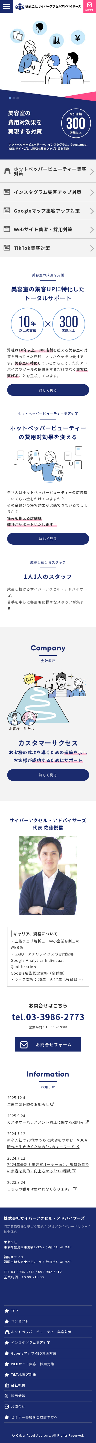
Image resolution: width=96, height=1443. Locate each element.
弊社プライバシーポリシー (68, 1226)
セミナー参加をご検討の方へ (34, 1417)
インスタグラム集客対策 (30, 1342)
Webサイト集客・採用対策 (43, 229)
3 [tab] (17, 98)
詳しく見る (48, 390)
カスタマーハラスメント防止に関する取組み (48, 1122)
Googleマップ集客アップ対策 (47, 210)
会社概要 (18, 1385)
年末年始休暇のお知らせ (30, 1104)
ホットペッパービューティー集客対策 (50, 171)
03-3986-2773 (55, 1016)
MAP (68, 1247)
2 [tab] (14, 98)
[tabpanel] (48, 86)
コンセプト (20, 1321)
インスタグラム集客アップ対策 (48, 192)
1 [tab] (10, 98)
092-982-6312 (50, 1271)
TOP (14, 1310)
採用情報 (18, 1395)
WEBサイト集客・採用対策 (32, 1363)
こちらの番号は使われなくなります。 (42, 1188)
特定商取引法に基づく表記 (24, 1226)
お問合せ (18, 1406)
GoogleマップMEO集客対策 (34, 1353)
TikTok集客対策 (32, 247)
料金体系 (10, 1231)
